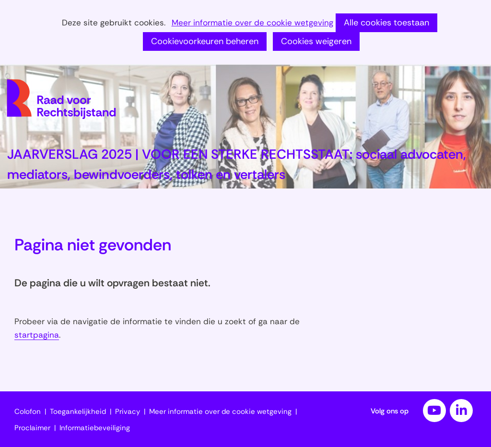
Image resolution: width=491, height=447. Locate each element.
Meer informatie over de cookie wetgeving (252, 23)
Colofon (27, 411)
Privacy (127, 411)
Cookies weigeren (316, 41)
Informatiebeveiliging (94, 428)
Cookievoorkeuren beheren (204, 41)
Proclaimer (32, 428)
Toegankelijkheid (78, 411)
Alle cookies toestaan (386, 22)
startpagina (36, 334)
